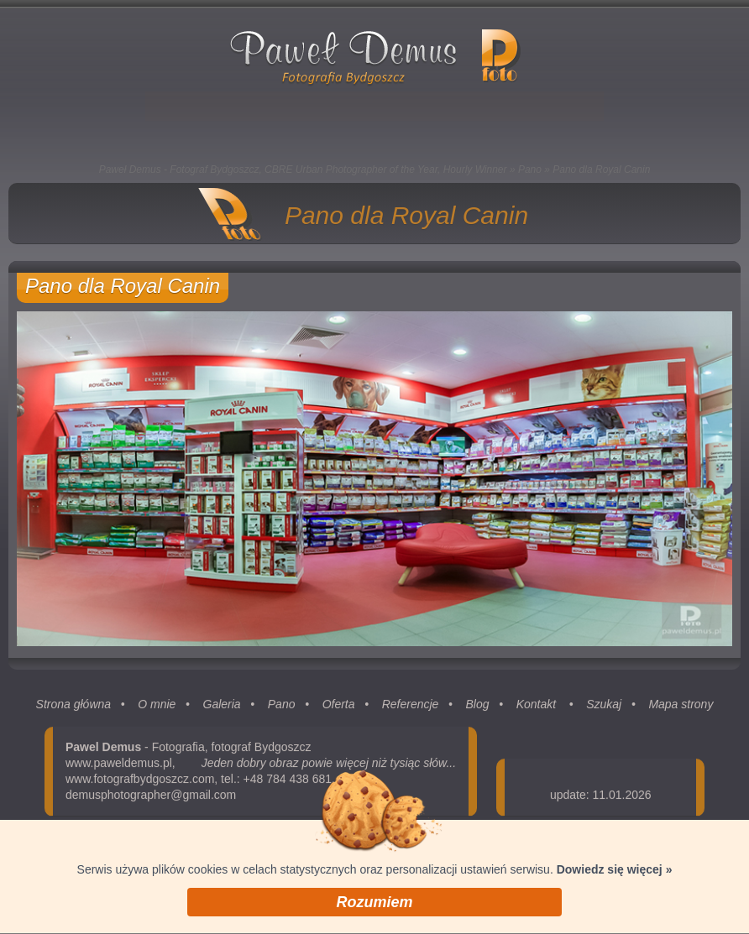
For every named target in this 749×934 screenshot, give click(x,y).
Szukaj (603, 708)
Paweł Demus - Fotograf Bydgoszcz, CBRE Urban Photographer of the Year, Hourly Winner (303, 169)
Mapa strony (680, 708)
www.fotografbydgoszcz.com (139, 783)
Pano (530, 169)
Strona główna (74, 708)
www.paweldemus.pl (118, 767)
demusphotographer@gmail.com (150, 799)
